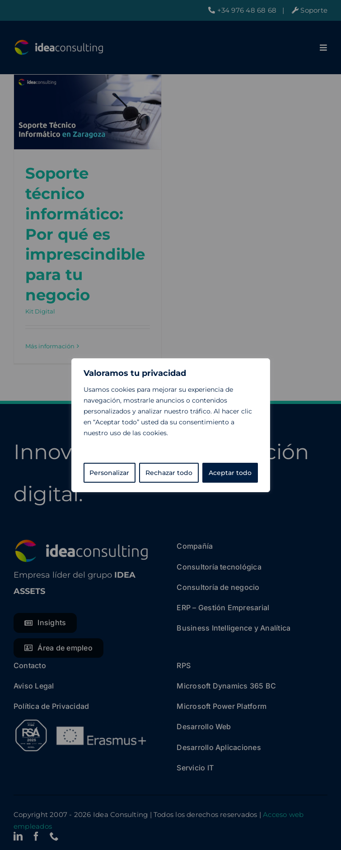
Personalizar (109, 473)
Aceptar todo (230, 473)
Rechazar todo (168, 473)
